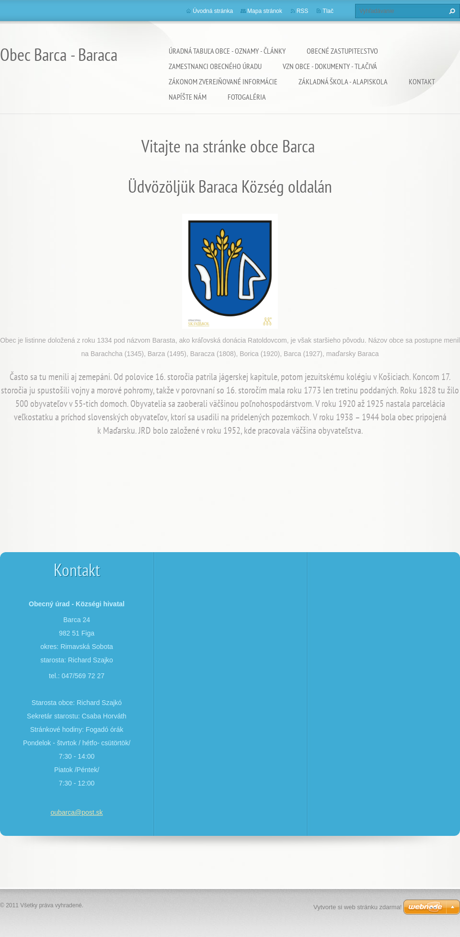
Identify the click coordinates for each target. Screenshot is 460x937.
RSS (303, 11)
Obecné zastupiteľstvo (342, 51)
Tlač (328, 11)
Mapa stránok (264, 11)
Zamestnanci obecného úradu (215, 66)
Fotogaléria (247, 97)
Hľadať (451, 11)
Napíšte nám (188, 97)
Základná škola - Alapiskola (343, 81)
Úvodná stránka (213, 11)
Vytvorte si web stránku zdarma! (357, 907)
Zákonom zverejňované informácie (223, 81)
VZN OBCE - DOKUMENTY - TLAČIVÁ (330, 66)
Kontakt (422, 81)
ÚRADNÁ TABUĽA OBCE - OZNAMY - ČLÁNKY (227, 51)
